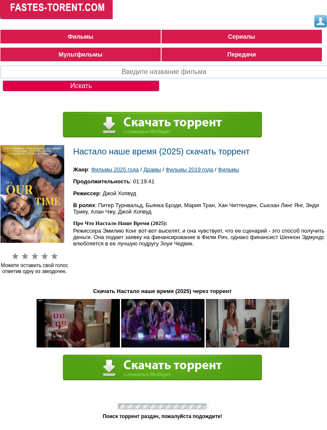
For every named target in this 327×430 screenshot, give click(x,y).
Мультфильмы (80, 54)
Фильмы (80, 36)
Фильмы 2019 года (189, 169)
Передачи (241, 54)
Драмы (152, 169)
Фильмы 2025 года (115, 169)
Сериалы (241, 36)
